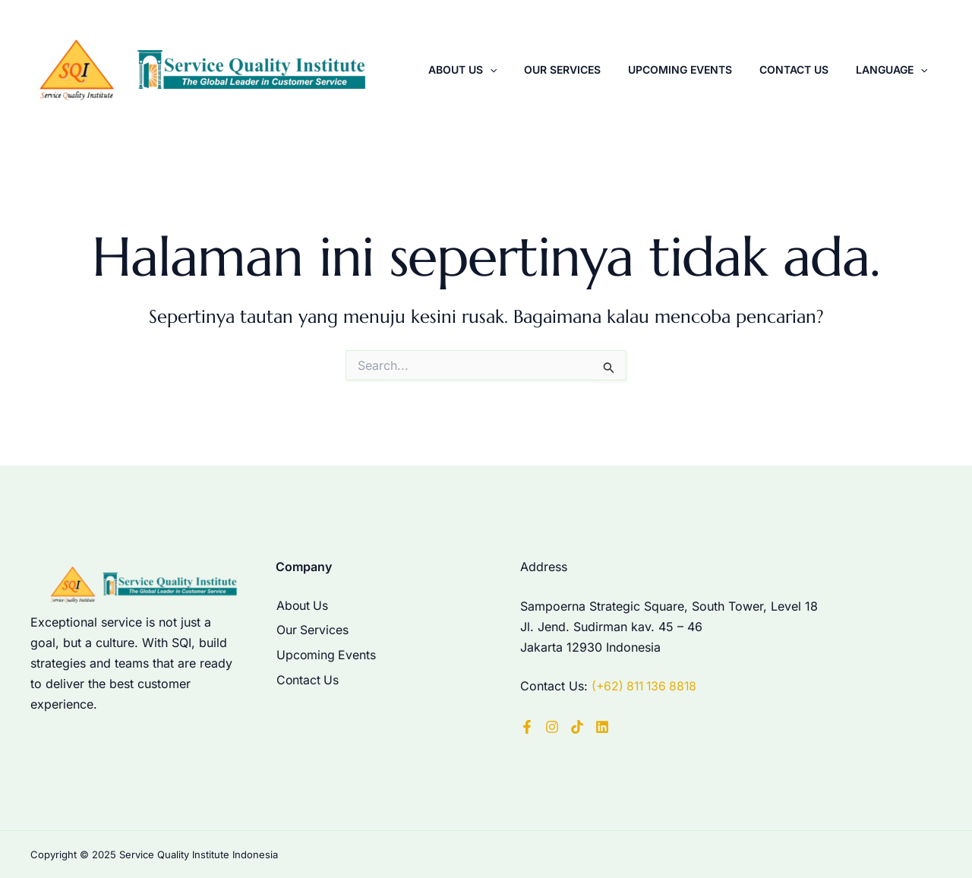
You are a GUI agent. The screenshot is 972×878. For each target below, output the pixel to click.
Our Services (593, 74)
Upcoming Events (702, 74)
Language (895, 75)
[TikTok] (577, 726)
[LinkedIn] (602, 726)
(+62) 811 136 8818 (647, 686)
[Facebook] (527, 726)
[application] (529, 75)
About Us (502, 75)
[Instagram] (552, 726)
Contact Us (806, 74)
